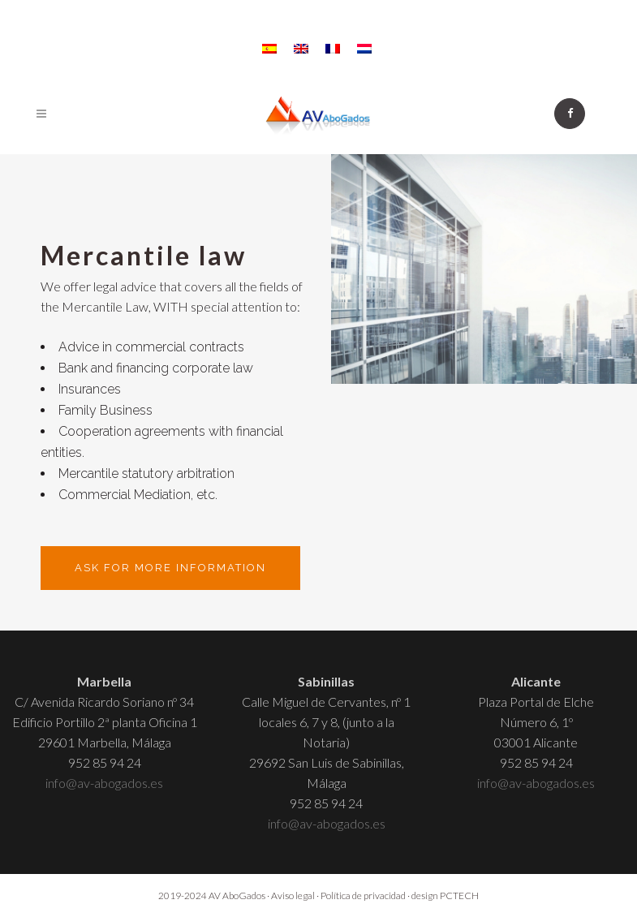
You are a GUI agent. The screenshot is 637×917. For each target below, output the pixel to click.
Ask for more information (170, 568)
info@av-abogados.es (104, 782)
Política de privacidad (363, 895)
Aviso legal (293, 895)
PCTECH (459, 895)
